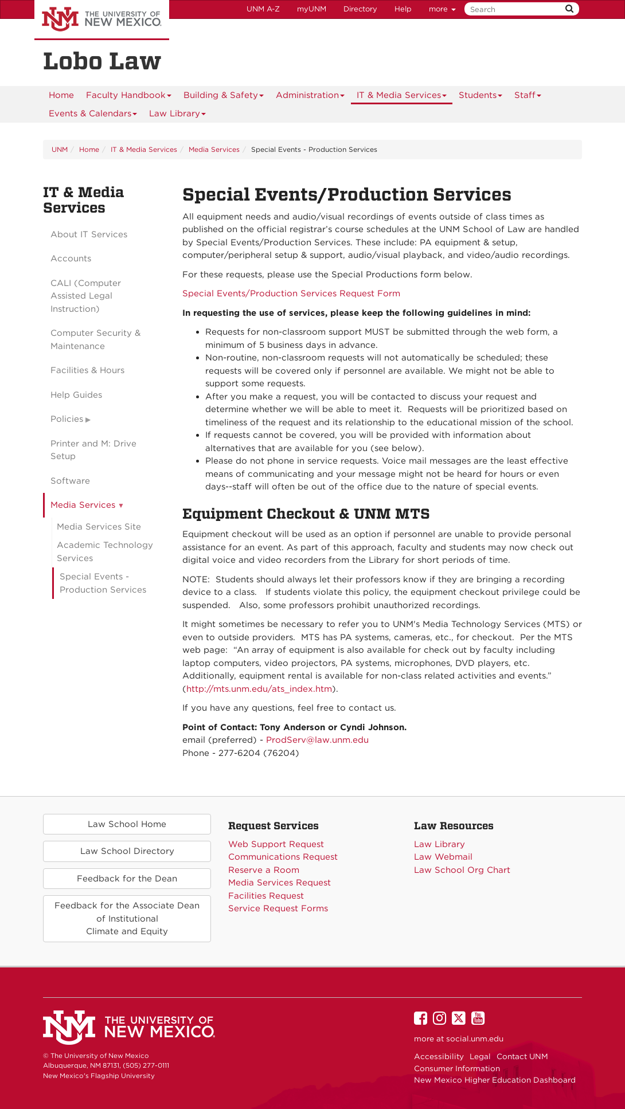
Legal (480, 1056)
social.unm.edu (474, 1038)
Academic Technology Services (105, 551)
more (442, 9)
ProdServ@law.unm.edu (317, 740)
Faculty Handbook (129, 97)
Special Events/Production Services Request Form (291, 293)
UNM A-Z (263, 9)
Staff (528, 97)
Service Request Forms (278, 908)
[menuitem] (61, 95)
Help (403, 9)
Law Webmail (443, 857)
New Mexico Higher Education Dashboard (495, 1079)
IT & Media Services (402, 97)
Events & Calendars (93, 115)
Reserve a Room (263, 870)
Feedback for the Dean (127, 878)
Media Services (214, 149)
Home (61, 95)
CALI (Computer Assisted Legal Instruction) (85, 296)
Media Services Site (99, 527)
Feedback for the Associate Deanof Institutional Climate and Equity (127, 918)
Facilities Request (266, 896)
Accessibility (439, 1056)
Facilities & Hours (87, 370)
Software (70, 481)
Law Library (177, 115)
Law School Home (127, 824)
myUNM (311, 9)
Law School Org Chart (462, 870)
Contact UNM (522, 1056)
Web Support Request (276, 844)
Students (481, 97)
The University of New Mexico (101, 20)
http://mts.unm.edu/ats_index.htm (259, 689)
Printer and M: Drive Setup (93, 450)
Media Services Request (279, 882)
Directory (360, 9)
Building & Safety (223, 97)
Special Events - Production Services (103, 583)
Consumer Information (457, 1068)
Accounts (70, 258)
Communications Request (283, 857)
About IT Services (88, 234)
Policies (66, 419)
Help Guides (76, 395)
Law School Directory (127, 851)
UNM (60, 149)
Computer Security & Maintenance (95, 339)
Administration (310, 97)
